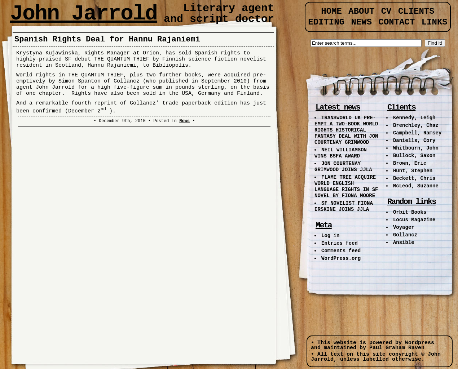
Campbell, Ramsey (417, 133)
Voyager (403, 227)
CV (386, 11)
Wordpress (419, 343)
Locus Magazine (414, 220)
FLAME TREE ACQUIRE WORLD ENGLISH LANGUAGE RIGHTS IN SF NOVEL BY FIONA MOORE (346, 186)
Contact (397, 22)
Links (435, 22)
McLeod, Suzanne (416, 186)
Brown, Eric (409, 163)
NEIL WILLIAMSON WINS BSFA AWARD (340, 153)
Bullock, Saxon (414, 156)
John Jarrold (83, 13)
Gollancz (405, 235)
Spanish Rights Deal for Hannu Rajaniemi (107, 39)
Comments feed (341, 251)
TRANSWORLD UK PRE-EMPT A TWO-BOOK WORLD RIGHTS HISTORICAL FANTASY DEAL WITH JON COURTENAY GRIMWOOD (346, 130)
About (361, 11)
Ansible (403, 242)
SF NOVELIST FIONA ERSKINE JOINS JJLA (343, 206)
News (184, 121)
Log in (330, 236)
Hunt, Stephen (412, 171)
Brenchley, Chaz (416, 125)
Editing (326, 22)
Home (331, 11)
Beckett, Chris (414, 178)
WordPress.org (341, 258)
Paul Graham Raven (396, 348)
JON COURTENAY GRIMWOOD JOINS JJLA (343, 167)
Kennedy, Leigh (414, 118)
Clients (416, 11)
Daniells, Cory (414, 140)
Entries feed (339, 243)
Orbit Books (409, 212)
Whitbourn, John (416, 148)
